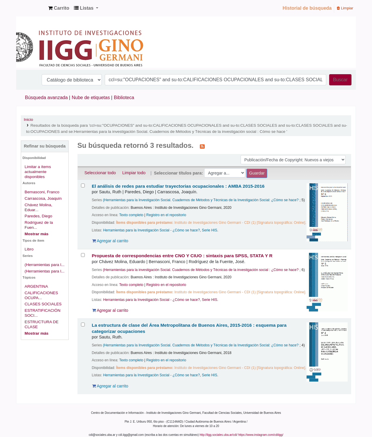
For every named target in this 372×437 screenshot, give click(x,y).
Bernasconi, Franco (42, 192)
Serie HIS (209, 230)
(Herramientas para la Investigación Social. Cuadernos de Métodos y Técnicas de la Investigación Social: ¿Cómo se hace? (201, 200)
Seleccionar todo (100, 172)
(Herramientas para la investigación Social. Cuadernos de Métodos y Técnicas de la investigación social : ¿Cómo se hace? (201, 270)
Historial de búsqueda (307, 8)
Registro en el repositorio (166, 215)
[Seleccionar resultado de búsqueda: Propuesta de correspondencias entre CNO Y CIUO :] (83, 255)
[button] (59, 8)
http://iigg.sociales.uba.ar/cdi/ (218, 434)
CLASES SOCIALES (43, 304)
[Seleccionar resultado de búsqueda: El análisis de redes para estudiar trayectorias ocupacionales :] (83, 185)
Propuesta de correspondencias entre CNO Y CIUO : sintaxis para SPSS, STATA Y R (182, 255)
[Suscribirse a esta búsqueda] (202, 146)
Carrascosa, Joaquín (43, 198)
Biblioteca (124, 97)
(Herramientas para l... (45, 264)
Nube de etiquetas (91, 97)
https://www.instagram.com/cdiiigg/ (260, 434)
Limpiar (345, 8)
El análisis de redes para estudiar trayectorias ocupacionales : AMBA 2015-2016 (178, 186)
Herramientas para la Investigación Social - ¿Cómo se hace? (151, 230)
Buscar (340, 79)
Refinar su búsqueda (44, 146)
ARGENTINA (36, 286)
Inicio (28, 119)
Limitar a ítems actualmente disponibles (38, 172)
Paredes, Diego (38, 216)
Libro (29, 249)
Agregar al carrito (110, 240)
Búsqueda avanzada (46, 97)
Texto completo (131, 215)
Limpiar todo (134, 172)
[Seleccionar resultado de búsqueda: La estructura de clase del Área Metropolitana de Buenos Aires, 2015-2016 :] (83, 324)
